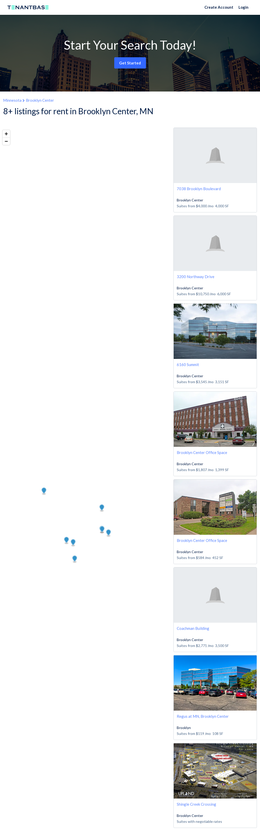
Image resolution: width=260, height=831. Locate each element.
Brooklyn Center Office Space (202, 452)
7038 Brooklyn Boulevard (199, 188)
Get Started (130, 63)
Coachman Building (193, 628)
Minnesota (12, 100)
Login (243, 7)
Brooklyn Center (40, 100)
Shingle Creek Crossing (196, 804)
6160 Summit (188, 364)
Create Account (218, 7)
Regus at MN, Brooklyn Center (203, 716)
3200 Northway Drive (195, 276)
